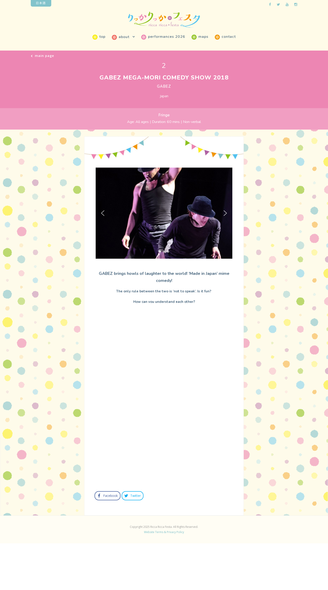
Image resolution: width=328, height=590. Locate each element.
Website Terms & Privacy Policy (164, 578)
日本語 (41, 3)
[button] (102, 213)
